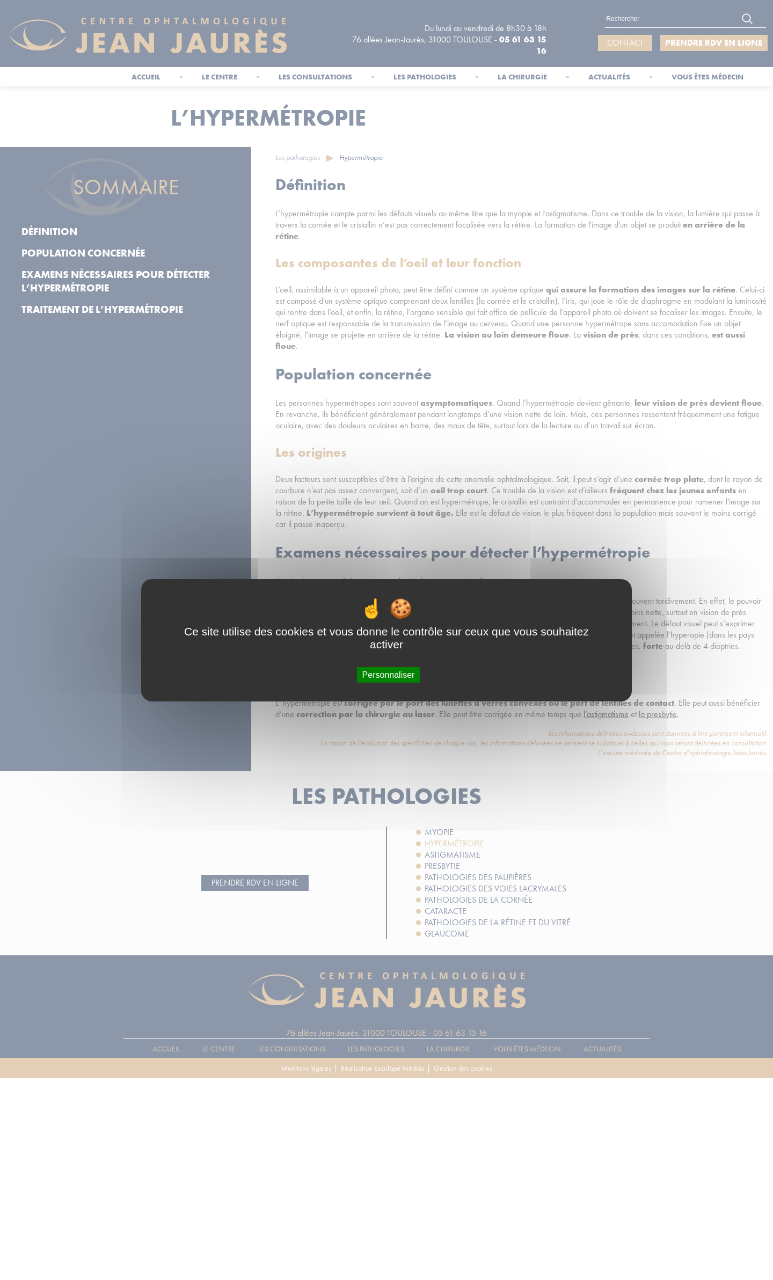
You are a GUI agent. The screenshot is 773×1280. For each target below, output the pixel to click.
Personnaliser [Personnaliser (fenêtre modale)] (388, 674)
